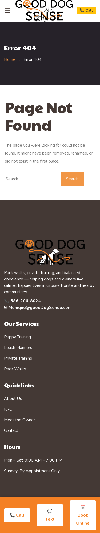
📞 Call (86, 10)
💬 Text (50, 515)
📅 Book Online (83, 515)
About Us (13, 399)
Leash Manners (18, 348)
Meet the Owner (19, 420)
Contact (11, 430)
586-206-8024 (25, 301)
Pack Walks (15, 369)
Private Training (18, 358)
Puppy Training (17, 337)
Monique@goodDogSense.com (40, 307)
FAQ (8, 409)
